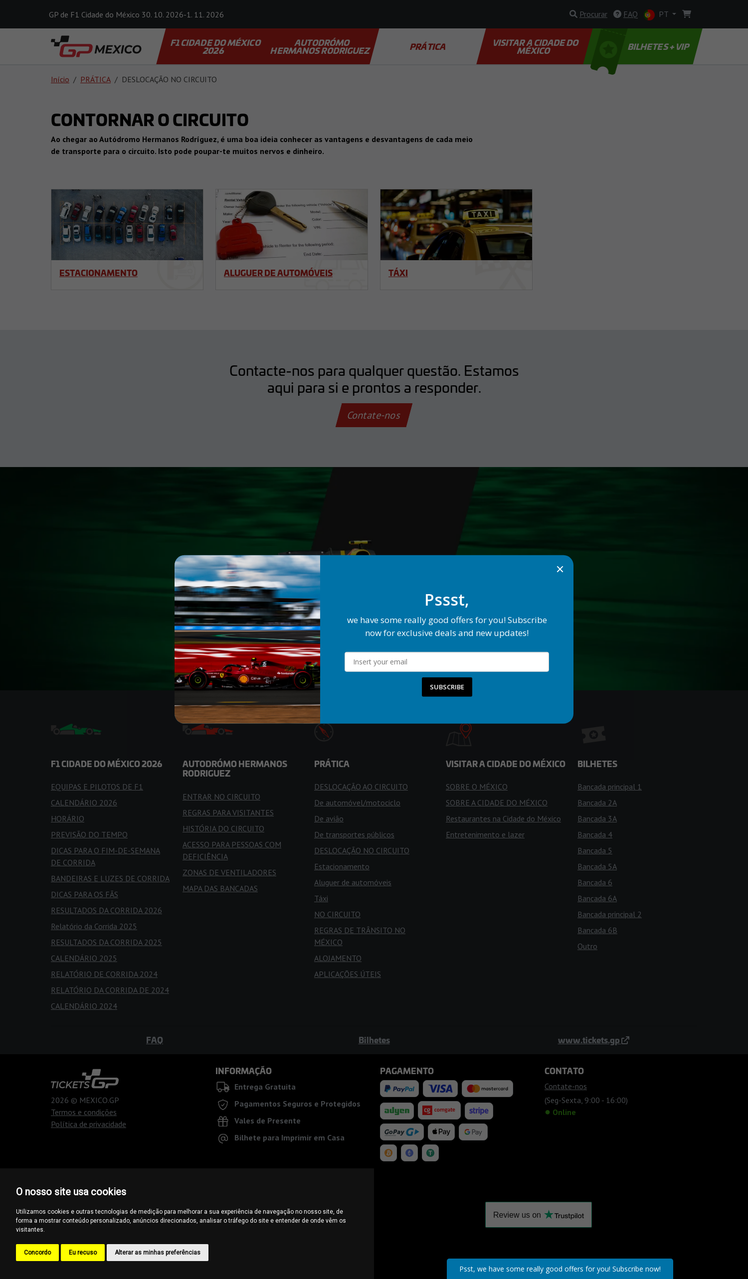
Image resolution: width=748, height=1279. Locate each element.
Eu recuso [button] (83, 1252)
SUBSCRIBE (447, 686)
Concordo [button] (37, 1252)
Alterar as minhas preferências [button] (157, 1252)
